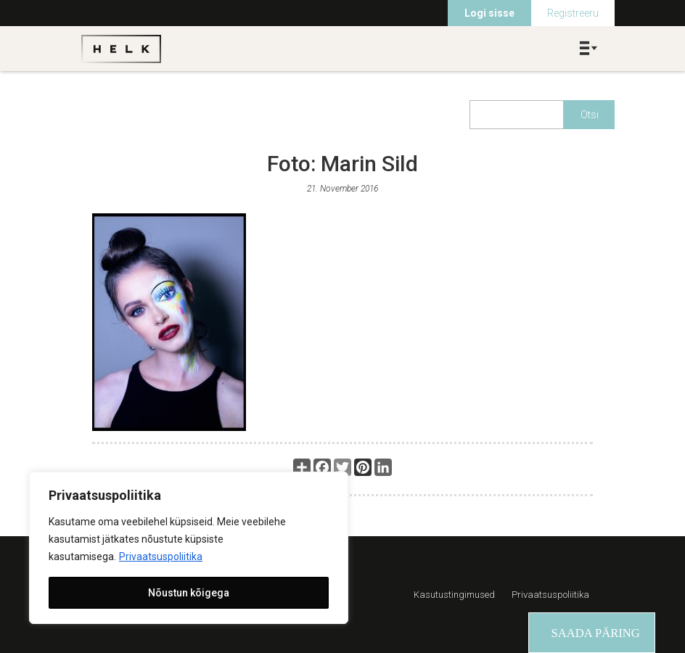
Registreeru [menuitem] (573, 13)
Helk (121, 48)
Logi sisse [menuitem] (489, 13)
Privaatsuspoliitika (160, 556)
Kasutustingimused (454, 594)
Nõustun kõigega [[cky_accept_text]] (188, 593)
